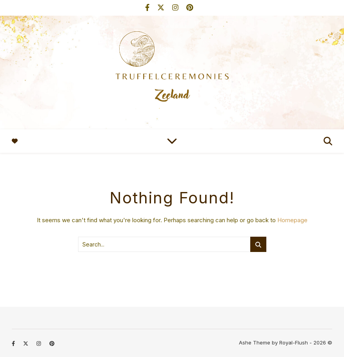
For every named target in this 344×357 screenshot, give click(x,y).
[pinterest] (189, 8)
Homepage (292, 220)
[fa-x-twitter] (161, 8)
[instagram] (176, 8)
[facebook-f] (148, 8)
